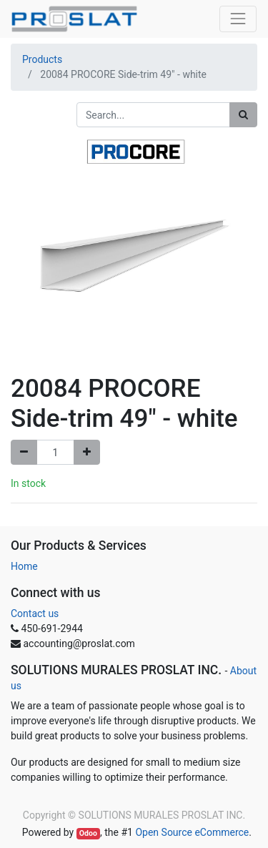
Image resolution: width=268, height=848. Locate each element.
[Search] (243, 114)
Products (42, 59)
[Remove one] (24, 452)
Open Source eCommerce (192, 832)
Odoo (88, 833)
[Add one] (87, 452)
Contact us (35, 613)
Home (24, 566)
